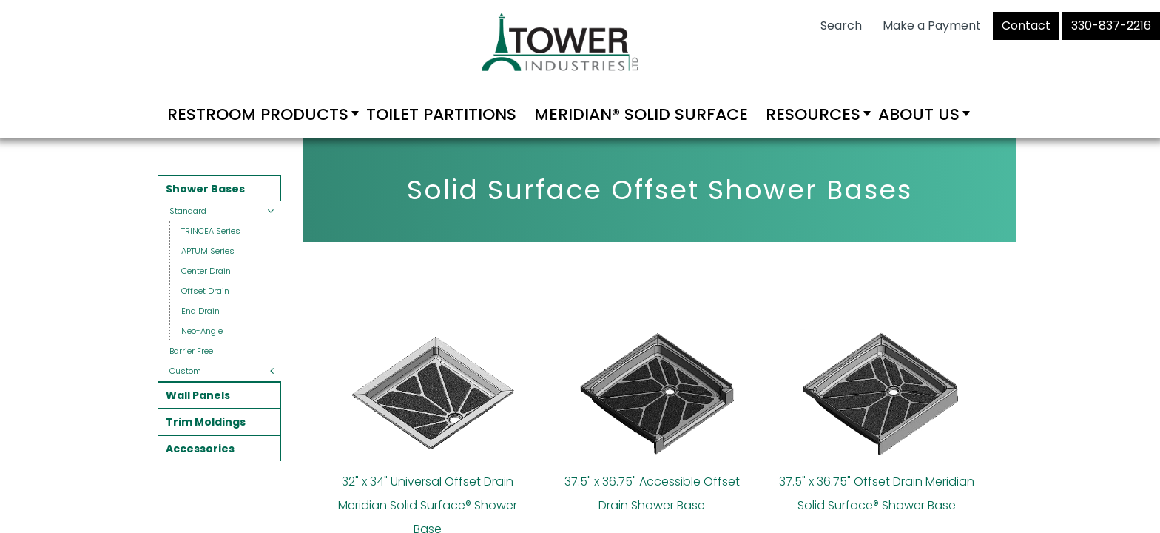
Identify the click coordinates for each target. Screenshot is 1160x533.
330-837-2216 (1111, 25)
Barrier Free (191, 351)
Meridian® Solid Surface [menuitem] (641, 114)
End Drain (200, 311)
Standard (187, 211)
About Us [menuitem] (919, 114)
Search (841, 25)
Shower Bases (205, 188)
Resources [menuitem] (813, 114)
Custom (185, 371)
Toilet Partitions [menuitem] (441, 114)
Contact (1026, 25)
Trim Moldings (206, 422)
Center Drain (206, 271)
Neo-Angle (202, 331)
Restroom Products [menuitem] (257, 114)
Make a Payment (932, 25)
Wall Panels (198, 395)
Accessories (200, 448)
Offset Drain (205, 291)
